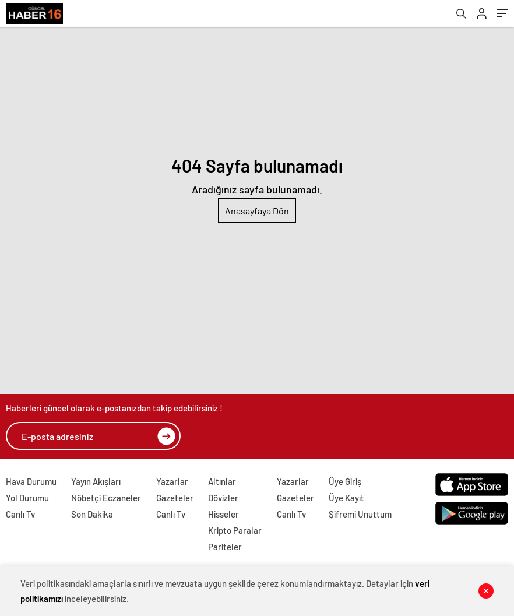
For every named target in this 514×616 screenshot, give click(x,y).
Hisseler (223, 514)
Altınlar (222, 481)
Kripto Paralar (235, 530)
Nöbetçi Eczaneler (106, 497)
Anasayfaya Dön (257, 210)
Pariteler (225, 546)
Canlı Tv (20, 514)
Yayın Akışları (96, 481)
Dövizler (223, 497)
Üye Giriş (345, 481)
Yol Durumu (27, 497)
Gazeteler (174, 497)
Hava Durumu (31, 481)
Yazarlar (172, 481)
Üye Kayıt (346, 497)
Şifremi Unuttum (360, 514)
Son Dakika (92, 514)
